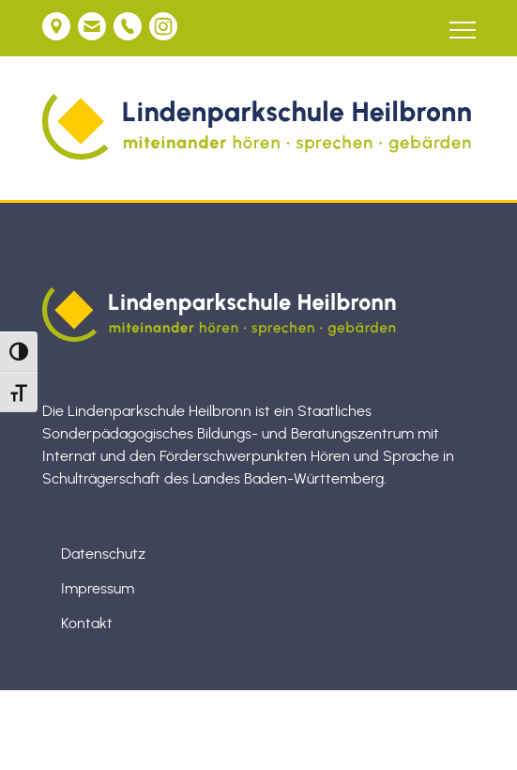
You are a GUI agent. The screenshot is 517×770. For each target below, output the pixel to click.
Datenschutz (103, 554)
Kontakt (87, 623)
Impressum (97, 588)
